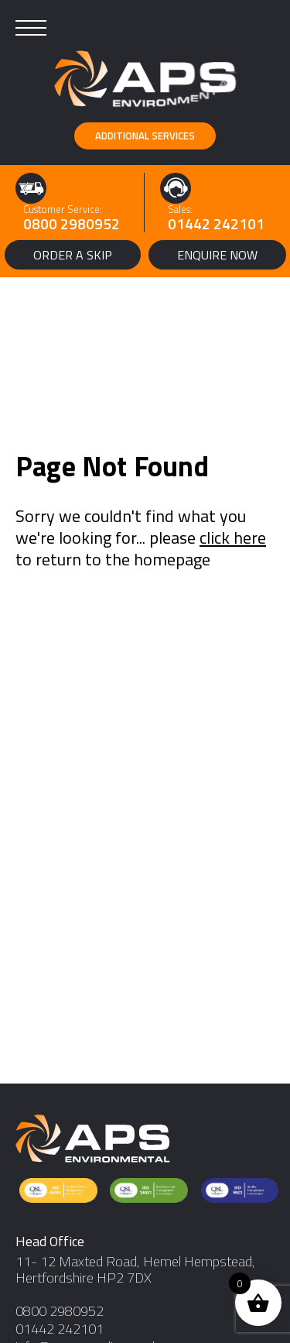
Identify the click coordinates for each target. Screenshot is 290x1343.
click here (233, 537)
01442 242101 (216, 223)
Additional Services (145, 135)
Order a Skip (72, 255)
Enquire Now (217, 255)
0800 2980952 (71, 223)
